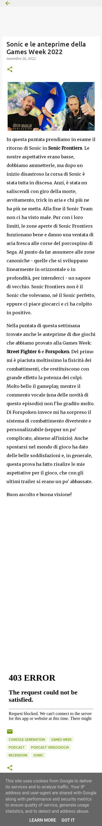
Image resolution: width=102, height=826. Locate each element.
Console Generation (27, 739)
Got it (68, 820)
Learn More (42, 820)
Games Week (61, 739)
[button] (10, 69)
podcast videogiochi (50, 747)
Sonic (38, 755)
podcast (17, 747)
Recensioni (18, 755)
